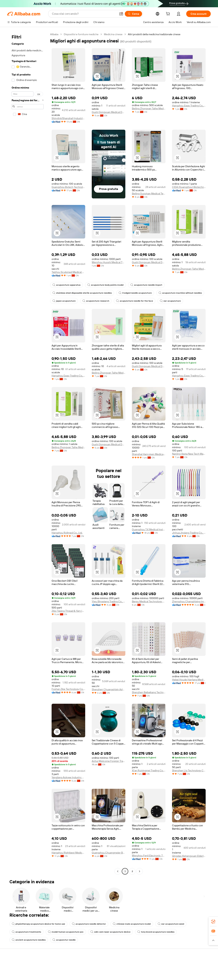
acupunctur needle (64, 939)
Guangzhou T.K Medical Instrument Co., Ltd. (148, 529)
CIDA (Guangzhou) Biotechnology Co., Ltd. (189, 187)
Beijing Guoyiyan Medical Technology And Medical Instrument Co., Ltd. (148, 193)
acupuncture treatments (26, 931)
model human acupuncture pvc (66, 931)
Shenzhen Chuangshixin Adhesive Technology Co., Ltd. (108, 689)
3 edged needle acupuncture (135, 292)
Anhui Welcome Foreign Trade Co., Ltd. (108, 761)
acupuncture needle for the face (134, 300)
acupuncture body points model (105, 284)
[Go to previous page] (117, 871)
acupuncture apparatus (66, 284)
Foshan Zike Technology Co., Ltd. (68, 689)
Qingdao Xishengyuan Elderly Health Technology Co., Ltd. (189, 855)
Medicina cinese (113, 34)
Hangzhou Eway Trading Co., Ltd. (189, 105)
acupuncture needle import (146, 284)
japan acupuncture (64, 300)
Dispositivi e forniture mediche (81, 34)
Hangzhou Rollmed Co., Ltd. (67, 532)
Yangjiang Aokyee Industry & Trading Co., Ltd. (68, 777)
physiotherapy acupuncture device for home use (38, 923)
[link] (213, 921)
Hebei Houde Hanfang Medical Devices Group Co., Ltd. (189, 679)
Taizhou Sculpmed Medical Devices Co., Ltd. (68, 272)
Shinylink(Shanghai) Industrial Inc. (68, 118)
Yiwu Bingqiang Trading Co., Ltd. (108, 601)
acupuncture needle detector (89, 923)
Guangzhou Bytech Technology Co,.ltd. (68, 187)
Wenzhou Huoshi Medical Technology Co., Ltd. (108, 262)
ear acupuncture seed (171, 923)
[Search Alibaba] (84, 14)
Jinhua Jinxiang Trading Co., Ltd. (189, 532)
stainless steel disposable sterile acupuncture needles (82, 292)
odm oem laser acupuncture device (110, 931)
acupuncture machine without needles (180, 292)
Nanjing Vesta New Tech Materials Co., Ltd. (189, 453)
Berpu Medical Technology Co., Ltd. (148, 601)
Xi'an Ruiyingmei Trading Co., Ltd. (148, 770)
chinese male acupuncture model (132, 923)
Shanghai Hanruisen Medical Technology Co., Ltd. (148, 454)
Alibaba (54, 34)
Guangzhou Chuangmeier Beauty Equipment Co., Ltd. (108, 852)
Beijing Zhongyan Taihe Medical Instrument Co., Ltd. (148, 108)
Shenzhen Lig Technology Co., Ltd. (189, 770)
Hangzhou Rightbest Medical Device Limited (68, 852)
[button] (121, 14)
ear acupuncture (170, 300)
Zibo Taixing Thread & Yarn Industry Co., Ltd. (68, 610)
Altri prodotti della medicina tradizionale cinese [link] (154, 34)
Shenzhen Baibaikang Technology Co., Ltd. (148, 692)
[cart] (168, 14)
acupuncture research (95, 300)
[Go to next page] (139, 871)
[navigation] (27, 453)
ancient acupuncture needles (29, 939)
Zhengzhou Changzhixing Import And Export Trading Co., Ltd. (189, 601)
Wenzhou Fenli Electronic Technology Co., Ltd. (148, 855)
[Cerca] (133, 14)
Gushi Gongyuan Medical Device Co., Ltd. (108, 112)
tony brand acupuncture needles (155, 931)
